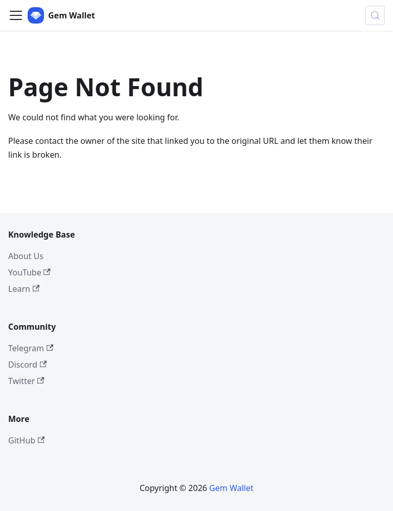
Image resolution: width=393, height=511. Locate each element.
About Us (25, 256)
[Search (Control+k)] (375, 15)
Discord (27, 364)
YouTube (29, 272)
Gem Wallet (231, 488)
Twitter (26, 381)
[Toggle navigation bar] (16, 15)
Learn (23, 288)
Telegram (30, 348)
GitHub (26, 440)
